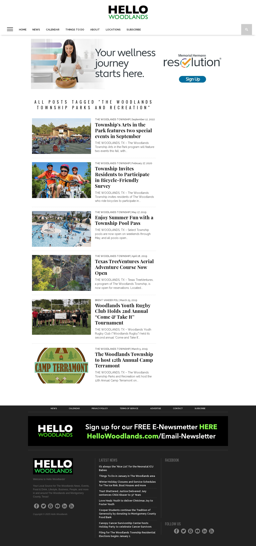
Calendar (52, 29)
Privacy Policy (100, 408)
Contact (178, 408)
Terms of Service (129, 408)
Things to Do (74, 29)
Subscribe (134, 29)
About (95, 29)
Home (22, 29)
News (36, 29)
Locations (113, 29)
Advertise (155, 408)
